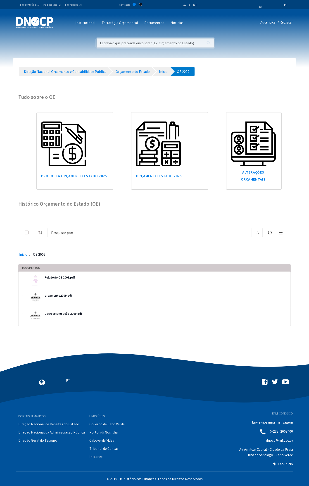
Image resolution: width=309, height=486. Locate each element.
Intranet (96, 456)
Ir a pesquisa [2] (52, 4)
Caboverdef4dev (101, 440)
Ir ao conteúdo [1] (29, 4)
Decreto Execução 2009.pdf (63, 314)
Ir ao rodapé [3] (73, 4)
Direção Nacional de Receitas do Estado (48, 424)
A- (184, 5)
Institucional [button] (85, 22)
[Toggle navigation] (59, 23)
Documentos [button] (154, 22)
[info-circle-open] (269, 232)
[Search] (150, 232)
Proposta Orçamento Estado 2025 (74, 176)
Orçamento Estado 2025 (159, 176)
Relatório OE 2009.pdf (60, 277)
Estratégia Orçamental (120, 22)
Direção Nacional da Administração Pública (51, 432)
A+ (195, 4)
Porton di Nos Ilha (103, 432)
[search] (257, 232)
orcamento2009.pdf (58, 295)
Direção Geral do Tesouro (37, 440)
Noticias (177, 22)
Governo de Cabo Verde (107, 424)
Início (23, 254)
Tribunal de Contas (104, 448)
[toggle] (34, 232)
